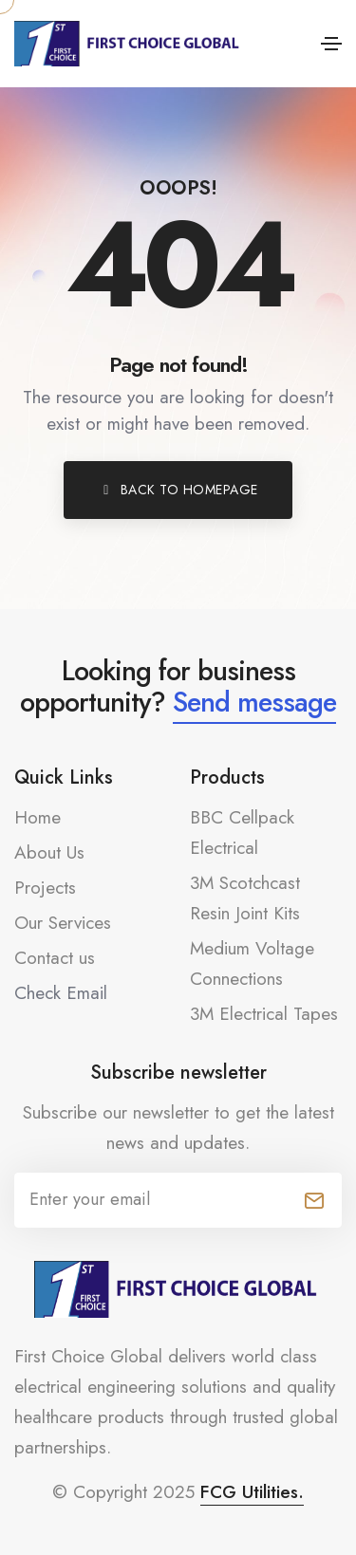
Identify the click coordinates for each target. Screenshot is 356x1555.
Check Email (60, 993)
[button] (178, 490)
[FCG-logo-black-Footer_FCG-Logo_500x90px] (178, 1289)
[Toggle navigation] (331, 43)
